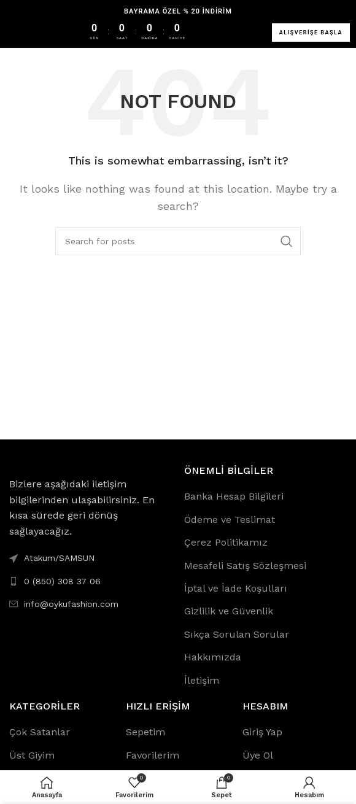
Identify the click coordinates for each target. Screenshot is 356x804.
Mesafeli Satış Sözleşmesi (245, 565)
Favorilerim (152, 755)
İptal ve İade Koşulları (235, 588)
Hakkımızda (212, 657)
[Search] (178, 241)
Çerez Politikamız (226, 542)
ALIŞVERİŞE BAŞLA (310, 32)
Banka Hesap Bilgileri (234, 496)
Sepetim (145, 732)
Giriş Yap (262, 732)
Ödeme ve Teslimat (229, 519)
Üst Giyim (32, 755)
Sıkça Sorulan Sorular (236, 634)
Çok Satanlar (39, 732)
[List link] (90, 581)
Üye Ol (257, 755)
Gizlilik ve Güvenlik (228, 611)
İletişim (201, 680)
